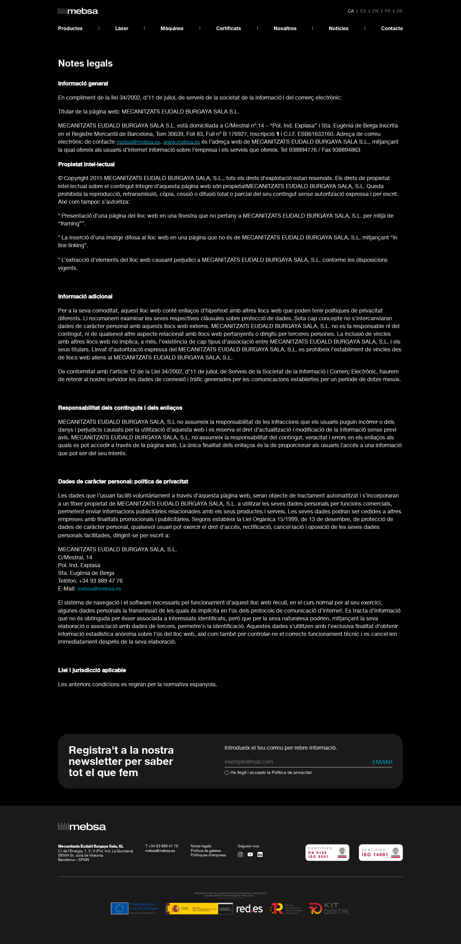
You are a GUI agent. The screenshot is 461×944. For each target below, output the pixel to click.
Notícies (339, 28)
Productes (70, 28)
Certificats (228, 28)
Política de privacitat (292, 772)
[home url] (78, 11)
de (400, 11)
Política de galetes (206, 851)
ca (351, 11)
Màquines (172, 28)
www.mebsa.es (185, 142)
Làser (121, 28)
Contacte (392, 28)
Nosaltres (285, 28)
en (375, 11)
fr (387, 11)
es (363, 11)
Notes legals (201, 846)
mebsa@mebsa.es (100, 589)
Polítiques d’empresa (208, 855)
